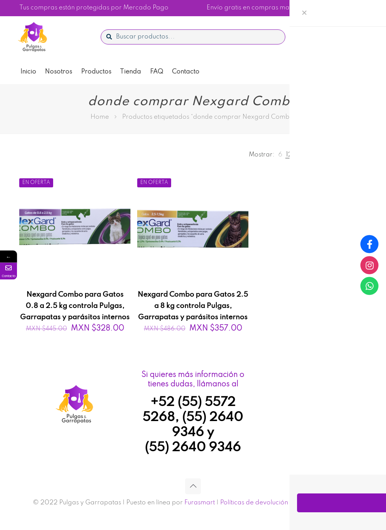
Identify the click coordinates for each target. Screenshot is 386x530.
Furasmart (199, 502)
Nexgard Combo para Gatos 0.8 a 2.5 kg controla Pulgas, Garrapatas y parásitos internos (75, 306)
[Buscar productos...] (193, 36)
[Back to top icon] (193, 486)
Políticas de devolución (254, 502)
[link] (280, 154)
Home (99, 117)
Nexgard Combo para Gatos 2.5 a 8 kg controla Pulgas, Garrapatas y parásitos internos (193, 306)
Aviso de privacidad (323, 502)
